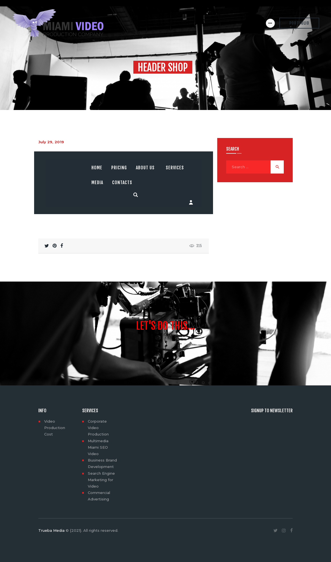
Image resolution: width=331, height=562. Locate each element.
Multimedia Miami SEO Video (98, 447)
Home (148, 79)
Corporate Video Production (98, 427)
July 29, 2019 (51, 142)
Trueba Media (51, 530)
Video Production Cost (54, 427)
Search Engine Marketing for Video (101, 479)
